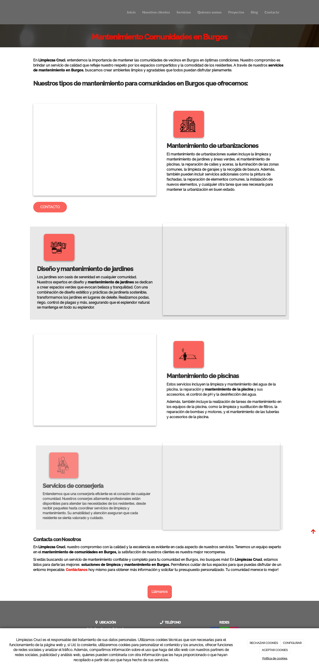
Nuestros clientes (156, 12)
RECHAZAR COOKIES (264, 643)
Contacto (272, 12)
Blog (254, 12)
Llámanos (160, 592)
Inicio (131, 12)
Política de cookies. (275, 658)
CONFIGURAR (292, 643)
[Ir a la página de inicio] (32, 12)
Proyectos (236, 12)
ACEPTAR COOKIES (275, 650)
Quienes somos (209, 12)
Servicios (184, 12)
